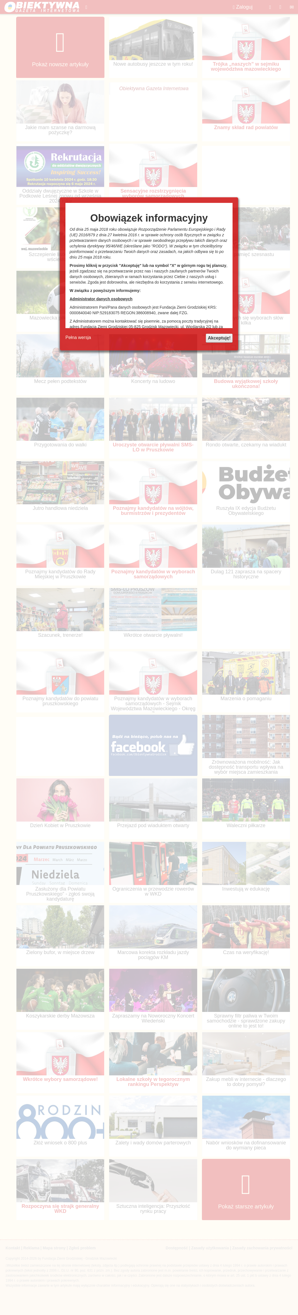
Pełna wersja (78, 337)
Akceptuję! (219, 338)
